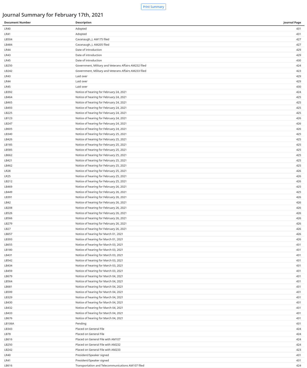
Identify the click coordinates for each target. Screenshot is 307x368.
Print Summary (153, 7)
